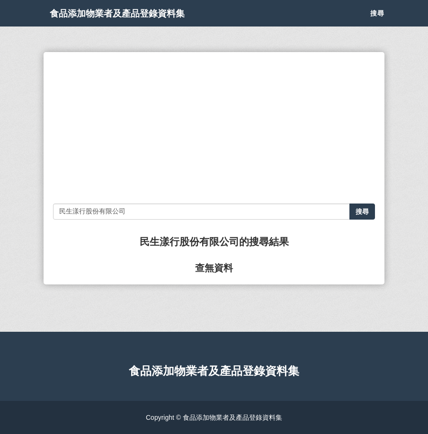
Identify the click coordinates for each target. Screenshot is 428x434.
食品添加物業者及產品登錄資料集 (143, 24)
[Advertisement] (214, 128)
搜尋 (377, 23)
